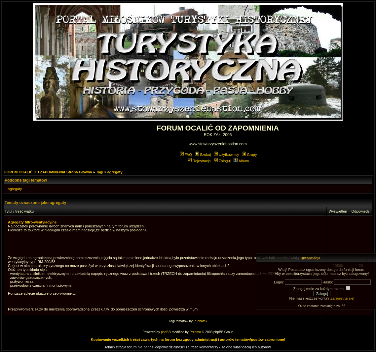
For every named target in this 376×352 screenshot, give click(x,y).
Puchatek (200, 321)
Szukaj (203, 155)
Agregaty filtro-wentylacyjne (32, 222)
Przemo (195, 332)
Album (241, 161)
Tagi (99, 172)
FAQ (186, 155)
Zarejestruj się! (342, 298)
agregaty (115, 172)
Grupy (249, 155)
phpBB (166, 332)
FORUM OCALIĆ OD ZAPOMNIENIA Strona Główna (48, 172)
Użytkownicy (226, 155)
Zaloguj (222, 161)
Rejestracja (199, 161)
